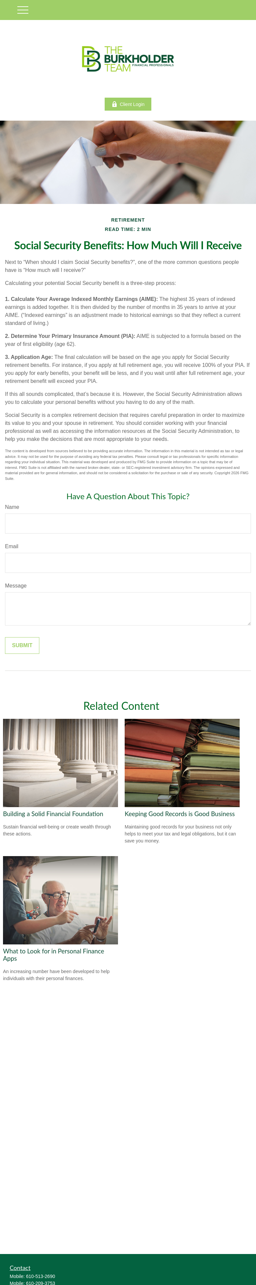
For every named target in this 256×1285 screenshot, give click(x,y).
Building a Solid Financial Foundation (53, 813)
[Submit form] (22, 645)
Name (12, 507)
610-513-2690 (40, 1276)
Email (11, 546)
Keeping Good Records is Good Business (180, 813)
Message (16, 586)
